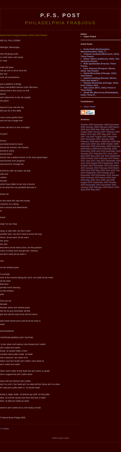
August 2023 (97, 163)
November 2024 (88, 175)
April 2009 (102, 148)
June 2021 (91, 160)
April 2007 (97, 134)
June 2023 (85, 163)
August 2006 (86, 132)
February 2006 (106, 127)
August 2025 (86, 182)
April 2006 (90, 129)
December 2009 (88, 151)
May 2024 (100, 170)
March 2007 (86, 134)
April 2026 (85, 189)
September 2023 (111, 163)
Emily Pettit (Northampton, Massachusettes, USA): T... (95, 50)
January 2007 (99, 132)
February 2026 (100, 187)
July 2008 (100, 144)
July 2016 (100, 151)
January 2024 (92, 168)
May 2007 (106, 134)
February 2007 (113, 132)
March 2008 (100, 141)
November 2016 (113, 151)
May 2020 (95, 156)
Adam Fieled (89, 106)
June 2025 (100, 180)
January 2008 (107, 139)
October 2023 (87, 165)
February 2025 (93, 177)
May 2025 (90, 180)
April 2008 (111, 141)
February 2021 (106, 158)
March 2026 (113, 187)
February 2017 (100, 153)
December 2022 (113, 160)
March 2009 (91, 148)
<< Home (4, 428)
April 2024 (90, 170)
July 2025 (110, 180)
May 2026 (95, 189)
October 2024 (108, 173)
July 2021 (100, 160)
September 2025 (100, 182)
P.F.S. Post (60, 15)
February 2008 (87, 141)
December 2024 (103, 175)
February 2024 (106, 168)
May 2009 (111, 148)
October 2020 (92, 158)
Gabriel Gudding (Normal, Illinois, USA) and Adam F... (99, 79)
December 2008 (103, 146)
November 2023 (101, 165)
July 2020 (104, 156)
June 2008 (91, 144)
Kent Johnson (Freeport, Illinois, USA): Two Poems (98, 69)
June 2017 (113, 153)
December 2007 (93, 139)
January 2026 (87, 187)
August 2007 (101, 136)
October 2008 (112, 144)
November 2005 (101, 124)
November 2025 (93, 185)
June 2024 (110, 170)
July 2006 (110, 129)
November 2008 (88, 146)
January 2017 (87, 153)
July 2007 (90, 136)
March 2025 (105, 177)
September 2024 (93, 173)
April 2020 (85, 156)
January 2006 (92, 127)
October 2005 (87, 124)
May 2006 (100, 129)
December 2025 (108, 185)
